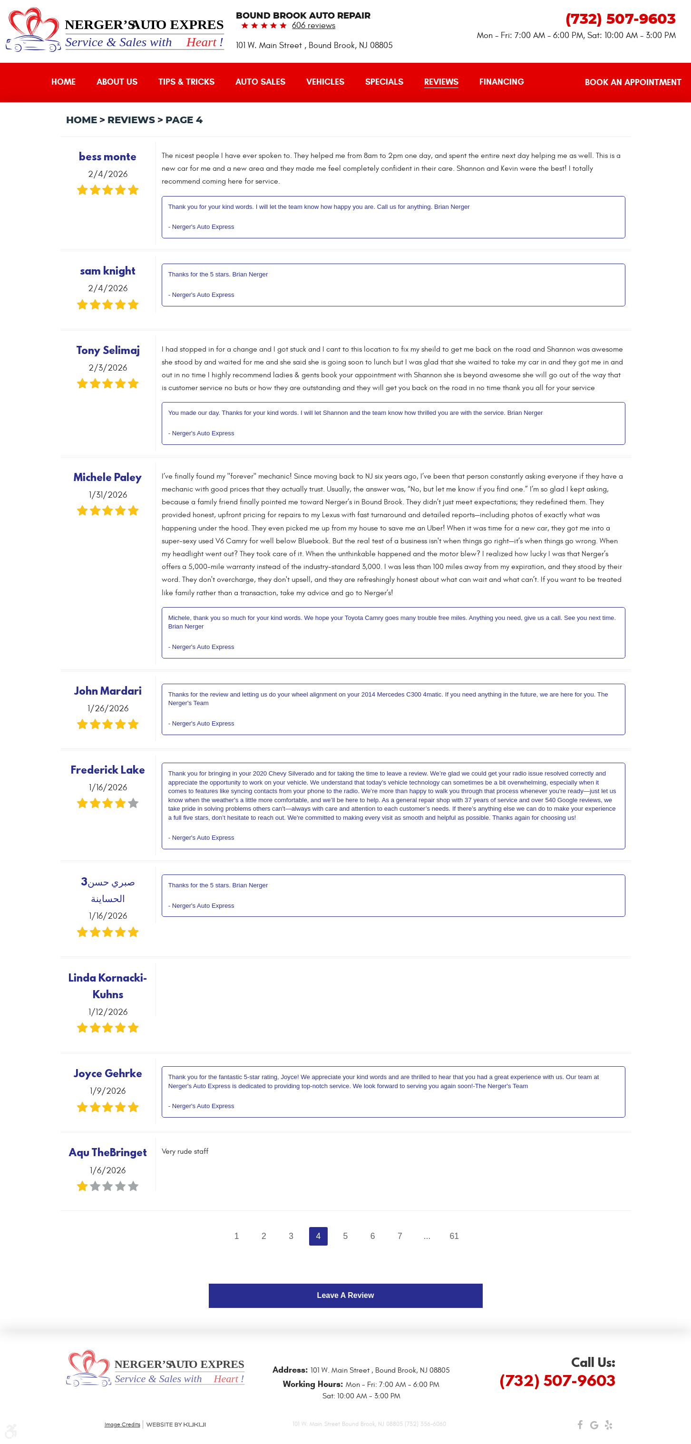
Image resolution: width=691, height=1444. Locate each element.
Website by (176, 1424)
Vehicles (325, 82)
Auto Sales (260, 82)
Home (63, 82)
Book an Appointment (633, 82)
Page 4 (184, 120)
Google (594, 1427)
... (427, 1236)
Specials (384, 82)
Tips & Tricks (186, 82)
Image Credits (122, 1424)
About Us (117, 82)
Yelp (609, 1427)
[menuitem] (63, 82)
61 (454, 1236)
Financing (501, 82)
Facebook (580, 1427)
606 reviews (313, 25)
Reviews (441, 82)
